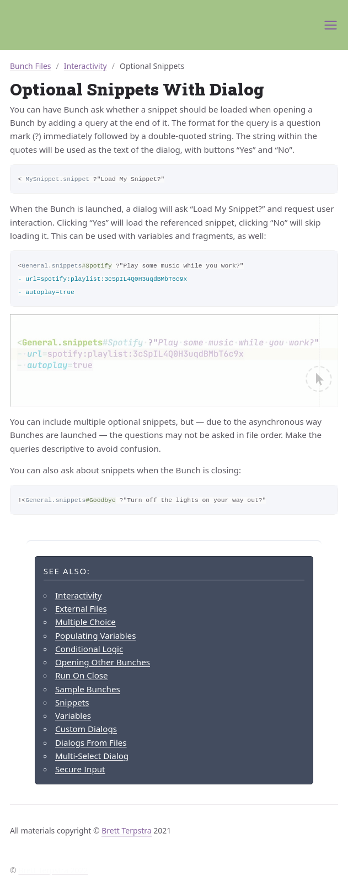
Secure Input (80, 768)
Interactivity (85, 66)
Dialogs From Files (91, 742)
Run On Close (81, 675)
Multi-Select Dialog (92, 755)
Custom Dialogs (86, 728)
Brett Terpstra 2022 (53, 870)
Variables (73, 715)
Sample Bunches (87, 688)
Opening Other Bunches (102, 661)
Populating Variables (95, 635)
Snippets (72, 702)
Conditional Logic (89, 648)
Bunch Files (30, 66)
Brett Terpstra (126, 830)
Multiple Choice (85, 621)
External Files (81, 608)
